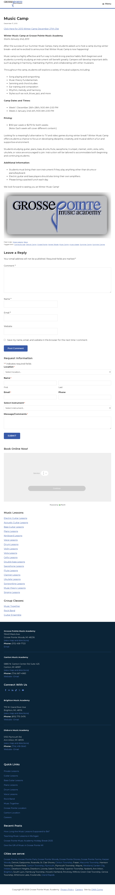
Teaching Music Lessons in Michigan (21, 836)
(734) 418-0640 (19, 746)
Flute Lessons (11, 570)
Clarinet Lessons (12, 575)
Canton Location (12, 812)
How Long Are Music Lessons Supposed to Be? (27, 831)
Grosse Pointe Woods (48, 859)
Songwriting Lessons (14, 583)
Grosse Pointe (42, 244)
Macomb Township (89, 862)
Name (7, 299)
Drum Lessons (11, 544)
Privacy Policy (67, 889)
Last (61, 387)
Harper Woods (53, 244)
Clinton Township (63, 862)
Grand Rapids (48, 875)
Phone (62, 392)
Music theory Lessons (15, 588)
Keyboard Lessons (13, 535)
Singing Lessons (12, 592)
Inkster (7, 868)
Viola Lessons (10, 553)
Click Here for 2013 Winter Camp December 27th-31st (31, 29)
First (6, 387)
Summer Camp (86, 244)
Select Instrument (14, 403)
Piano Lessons (11, 531)
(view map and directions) (16, 640)
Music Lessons (18, 242)
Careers (7, 817)
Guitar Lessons (11, 776)
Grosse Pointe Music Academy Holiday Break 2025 (28, 840)
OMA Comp (97, 889)
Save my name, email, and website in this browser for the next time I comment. (47, 340)
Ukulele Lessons (12, 579)
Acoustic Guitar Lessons (16, 522)
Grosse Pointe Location (15, 808)
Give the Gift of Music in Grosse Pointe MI (23, 845)
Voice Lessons (11, 540)
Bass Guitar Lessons (14, 527)
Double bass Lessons (14, 562)
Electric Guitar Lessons (15, 518)
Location (9, 367)
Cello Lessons (10, 557)
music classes (74, 244)
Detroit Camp (31, 244)
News (26, 242)
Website (8, 326)
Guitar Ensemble (12, 615)
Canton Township (35, 865)
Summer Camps (98, 244)
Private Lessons (11, 771)
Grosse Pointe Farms (91, 859)
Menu (108, 4)
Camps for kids (19, 244)
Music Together (12, 606)
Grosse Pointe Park (27, 859)
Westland (87, 865)
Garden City (98, 865)
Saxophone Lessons (14, 566)
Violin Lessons (11, 549)
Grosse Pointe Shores (69, 859)
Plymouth (49, 865)
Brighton (8, 872)
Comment (10, 266)
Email (7, 313)
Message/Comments (16, 414)
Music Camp (64, 244)
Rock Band (9, 610)
